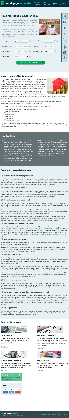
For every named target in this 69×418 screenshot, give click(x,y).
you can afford (41, 96)
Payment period (37, 51)
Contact (65, 414)
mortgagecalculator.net (18, 415)
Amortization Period (7, 46)
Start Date (36, 46)
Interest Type (5, 56)
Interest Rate (37, 41)
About (59, 414)
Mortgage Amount (7, 41)
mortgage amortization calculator (49, 234)
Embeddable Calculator (44, 414)
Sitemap (54, 414)
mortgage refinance (57, 96)
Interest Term (5, 51)
